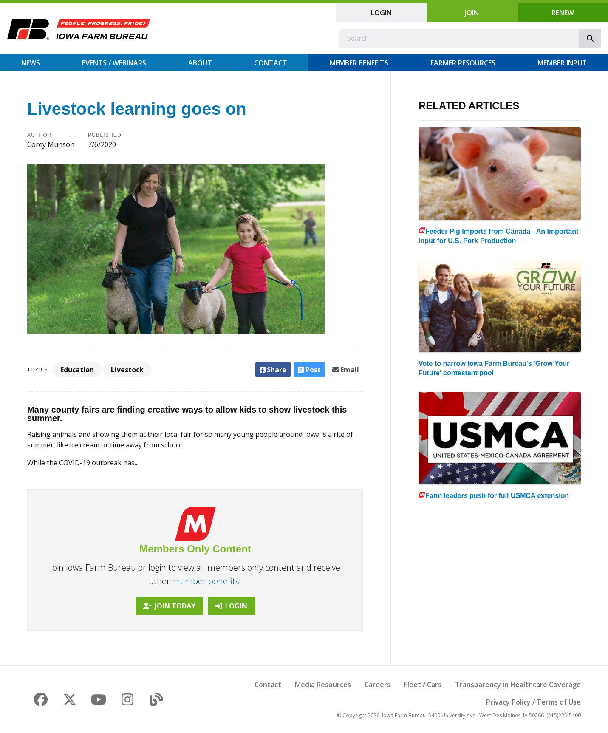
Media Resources (323, 684)
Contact (270, 63)
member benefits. (206, 581)
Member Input (562, 63)
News (30, 63)
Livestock (127, 369)
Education (77, 369)
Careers (377, 684)
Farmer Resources (462, 63)
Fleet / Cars (422, 684)
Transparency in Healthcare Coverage (518, 684)
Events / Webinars (114, 63)
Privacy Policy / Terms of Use (533, 702)
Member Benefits (359, 63)
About (200, 63)
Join (472, 12)
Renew (562, 12)
